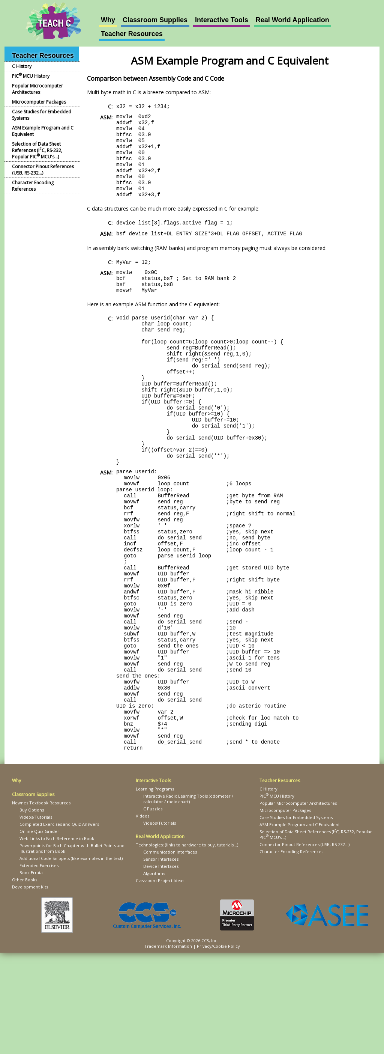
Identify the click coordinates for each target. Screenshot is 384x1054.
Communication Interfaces (170, 953)
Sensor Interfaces (160, 960)
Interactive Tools (221, 20)
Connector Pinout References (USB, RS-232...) (43, 169)
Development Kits (30, 988)
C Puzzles (152, 910)
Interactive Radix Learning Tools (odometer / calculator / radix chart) (188, 900)
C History (22, 66)
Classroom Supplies (155, 20)
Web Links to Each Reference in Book (57, 940)
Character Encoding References (33, 185)
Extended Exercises (39, 967)
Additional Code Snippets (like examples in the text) (71, 959)
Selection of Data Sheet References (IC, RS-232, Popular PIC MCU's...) (37, 150)
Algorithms (154, 974)
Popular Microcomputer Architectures (37, 89)
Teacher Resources (132, 34)
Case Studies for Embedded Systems (41, 114)
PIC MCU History (31, 75)
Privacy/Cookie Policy (218, 1047)
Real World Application (292, 20)
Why (108, 20)
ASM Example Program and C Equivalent (43, 131)
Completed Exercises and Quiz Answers (59, 925)
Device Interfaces (160, 967)
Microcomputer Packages (39, 102)
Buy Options (32, 911)
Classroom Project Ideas (160, 982)
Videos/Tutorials (36, 918)
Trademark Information (168, 1047)
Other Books (24, 981)
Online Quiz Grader (39, 932)
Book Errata (31, 974)
